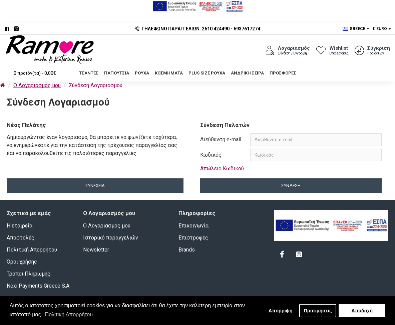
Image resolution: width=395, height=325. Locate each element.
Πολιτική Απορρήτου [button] (69, 314)
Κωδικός (211, 155)
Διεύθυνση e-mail (220, 139)
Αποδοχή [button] (362, 310)
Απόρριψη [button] (281, 310)
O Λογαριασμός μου (37, 85)
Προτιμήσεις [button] (318, 310)
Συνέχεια (95, 185)
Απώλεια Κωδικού (222, 168)
